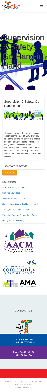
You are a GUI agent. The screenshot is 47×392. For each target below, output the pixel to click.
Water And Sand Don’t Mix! (14, 198)
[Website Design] (23, 388)
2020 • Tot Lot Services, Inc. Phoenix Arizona (11, 5)
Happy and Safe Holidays (13, 221)
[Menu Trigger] (41, 5)
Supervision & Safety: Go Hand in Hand (20, 204)
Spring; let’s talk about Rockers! (16, 210)
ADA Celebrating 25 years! (14, 187)
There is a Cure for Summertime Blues (19, 215)
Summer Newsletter (11, 193)
